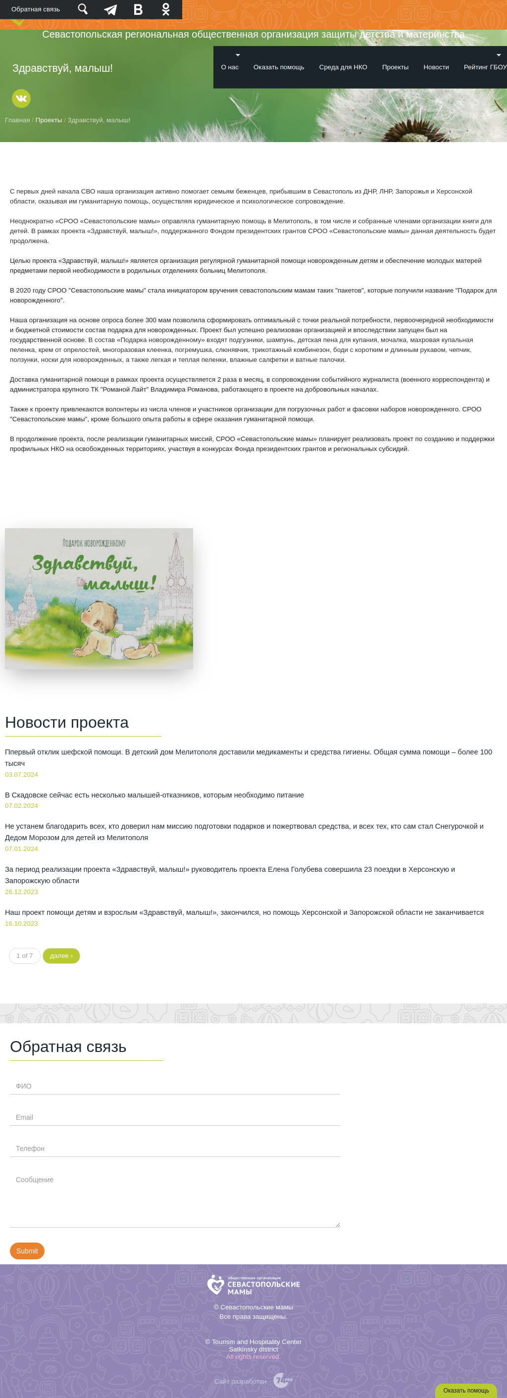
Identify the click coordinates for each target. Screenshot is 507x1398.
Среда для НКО (343, 67)
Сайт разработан (240, 1381)
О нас (226, 61)
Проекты (395, 67)
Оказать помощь (279, 67)
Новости (436, 67)
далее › (61, 955)
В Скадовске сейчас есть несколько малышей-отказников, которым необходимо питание (154, 795)
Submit (27, 1251)
